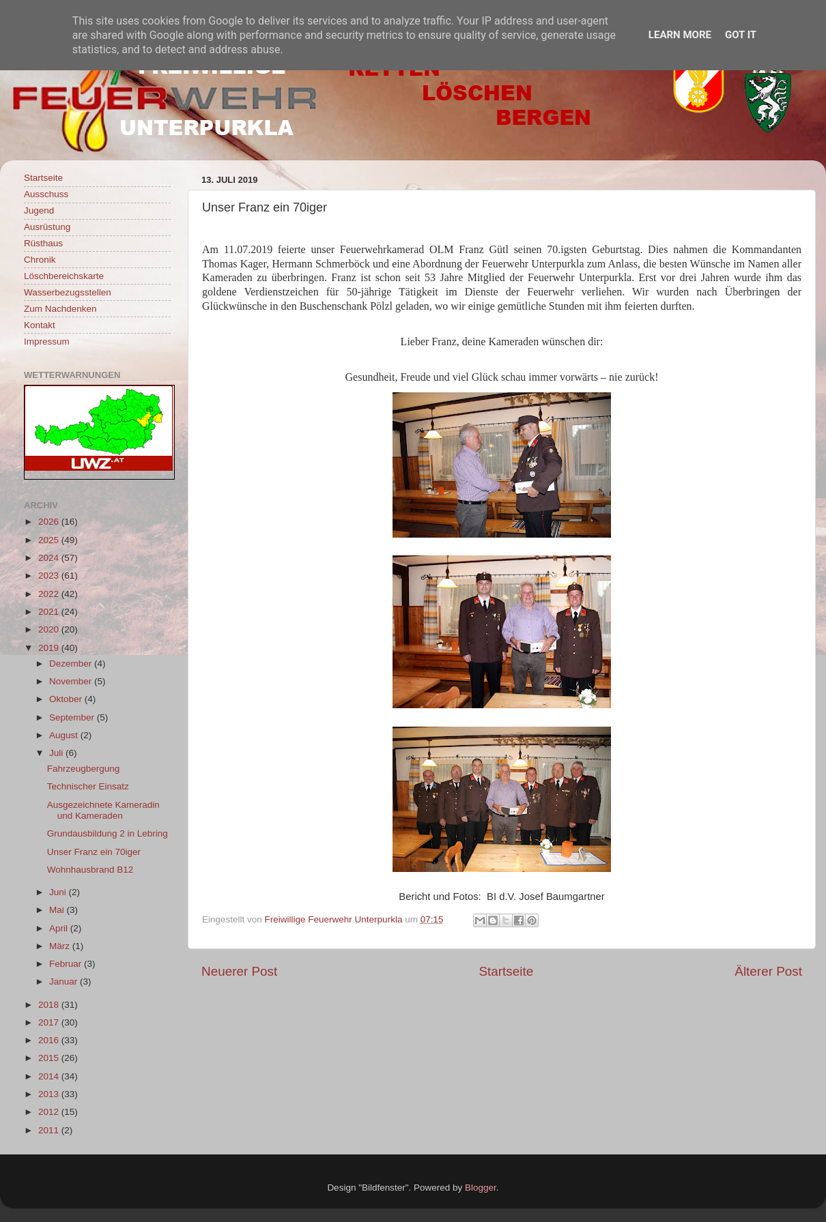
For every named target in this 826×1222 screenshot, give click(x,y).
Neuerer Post (239, 971)
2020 (49, 629)
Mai (58, 910)
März (60, 946)
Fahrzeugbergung (83, 768)
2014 (49, 1076)
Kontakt (39, 325)
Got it (740, 35)
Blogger (480, 1187)
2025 (49, 540)
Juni (59, 892)
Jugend (39, 210)
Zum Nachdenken (60, 309)
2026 (49, 522)
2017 (49, 1022)
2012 (49, 1112)
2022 (49, 594)
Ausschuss (46, 194)
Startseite (506, 971)
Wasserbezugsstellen (67, 292)
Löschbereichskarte (64, 276)
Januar (64, 981)
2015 (49, 1058)
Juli (57, 753)
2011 (49, 1130)
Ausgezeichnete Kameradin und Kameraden (103, 810)
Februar (66, 964)
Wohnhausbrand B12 (90, 869)
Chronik (40, 259)
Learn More (680, 35)
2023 (49, 575)
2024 (49, 558)
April (59, 928)
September (73, 717)
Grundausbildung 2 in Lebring (107, 833)
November (71, 681)
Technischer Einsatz (88, 786)
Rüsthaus (43, 243)
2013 (49, 1094)
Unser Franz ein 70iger (94, 852)
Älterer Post (768, 971)
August (65, 735)
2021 (49, 612)
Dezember (71, 663)
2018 (49, 1005)
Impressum (47, 341)
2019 (49, 648)
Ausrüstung (47, 227)
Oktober (67, 699)
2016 (49, 1040)
